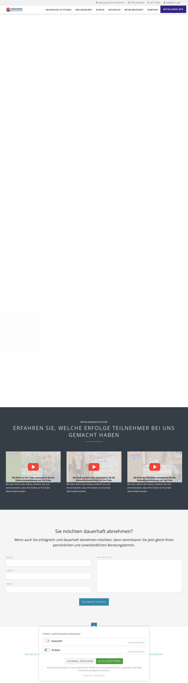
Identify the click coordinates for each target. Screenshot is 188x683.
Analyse (56, 649)
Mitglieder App (155, 654)
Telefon (9, 583)
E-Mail (11, 570)
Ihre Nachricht (104, 557)
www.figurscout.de (154, 386)
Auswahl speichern (80, 661)
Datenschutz (99, 675)
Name (11, 557)
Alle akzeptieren (109, 661)
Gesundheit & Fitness (36, 654)
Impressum (88, 675)
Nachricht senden (94, 601)
